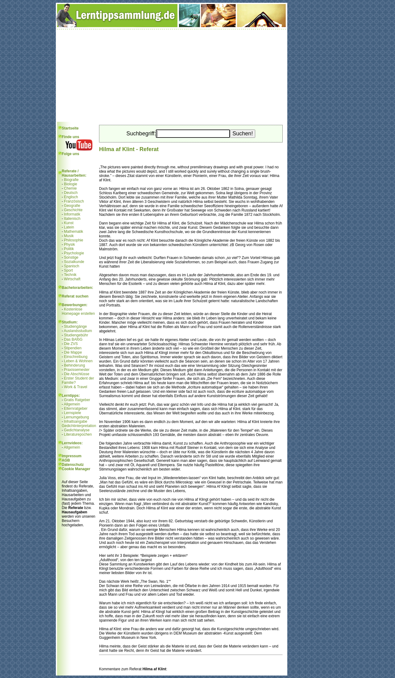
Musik (68, 236)
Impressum (71, 456)
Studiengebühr (76, 335)
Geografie (72, 205)
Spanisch (71, 266)
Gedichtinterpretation (79, 426)
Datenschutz (73, 464)
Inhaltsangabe (75, 421)
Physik (69, 244)
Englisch (71, 197)
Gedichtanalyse (76, 430)
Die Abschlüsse (76, 374)
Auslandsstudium (78, 331)
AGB (66, 460)
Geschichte (73, 210)
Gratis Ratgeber (77, 400)
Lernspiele (72, 413)
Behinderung (74, 365)
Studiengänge (75, 326)
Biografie (71, 180)
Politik (69, 249)
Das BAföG (73, 339)
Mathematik (73, 231)
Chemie (70, 188)
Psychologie (74, 253)
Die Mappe (73, 352)
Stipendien (72, 348)
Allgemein (72, 404)
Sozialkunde (74, 262)
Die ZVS (71, 344)
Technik (70, 275)
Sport (68, 270)
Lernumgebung (76, 417)
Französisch (74, 201)
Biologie (70, 184)
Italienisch (72, 218)
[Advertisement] (171, 75)
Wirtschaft (72, 279)
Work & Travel (75, 387)
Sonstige (71, 257)
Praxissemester (76, 370)
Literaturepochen (78, 434)
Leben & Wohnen (78, 361)
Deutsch (70, 193)
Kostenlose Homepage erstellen (78, 311)
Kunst (68, 223)
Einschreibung (75, 357)
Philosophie (73, 240)
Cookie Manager (76, 469)
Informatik (72, 214)
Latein (69, 227)
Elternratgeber (75, 408)
